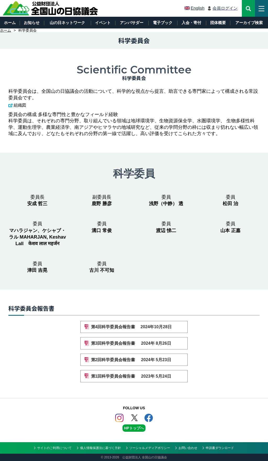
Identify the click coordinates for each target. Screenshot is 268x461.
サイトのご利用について (54, 448)
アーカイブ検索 (249, 22)
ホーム (10, 22)
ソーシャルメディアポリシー (149, 448)
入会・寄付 (191, 22)
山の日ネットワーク (67, 22)
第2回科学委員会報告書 (134, 359)
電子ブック (162, 22)
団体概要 (218, 22)
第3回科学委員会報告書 (134, 343)
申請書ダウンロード (220, 448)
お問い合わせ (187, 448)
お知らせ (32, 22)
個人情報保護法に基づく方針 (100, 448)
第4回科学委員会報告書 (134, 326)
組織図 (20, 105)
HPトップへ (134, 428)
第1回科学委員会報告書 (134, 376)
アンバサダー (131, 22)
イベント (103, 22)
